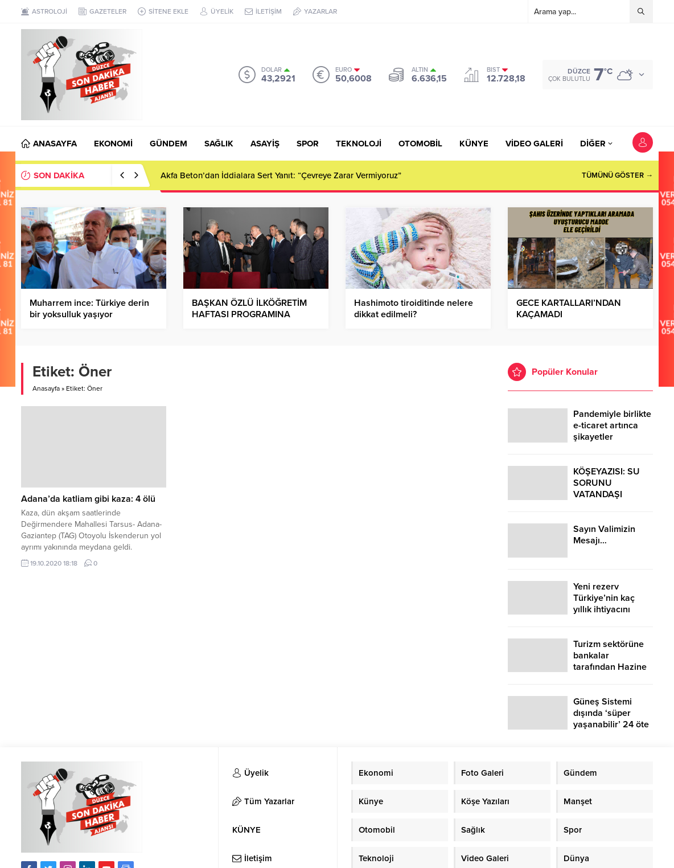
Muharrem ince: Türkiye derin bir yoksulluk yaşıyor (89, 308)
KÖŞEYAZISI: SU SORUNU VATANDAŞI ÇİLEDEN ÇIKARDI (610, 488)
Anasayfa (46, 388)
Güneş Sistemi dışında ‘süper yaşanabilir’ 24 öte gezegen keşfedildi (611, 719)
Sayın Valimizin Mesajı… (604, 534)
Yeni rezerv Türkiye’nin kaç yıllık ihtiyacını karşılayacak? (604, 604)
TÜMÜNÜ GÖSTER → (617, 175)
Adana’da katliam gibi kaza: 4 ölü (88, 499)
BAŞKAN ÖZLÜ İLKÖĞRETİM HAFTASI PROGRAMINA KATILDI (249, 314)
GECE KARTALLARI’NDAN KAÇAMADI (568, 308)
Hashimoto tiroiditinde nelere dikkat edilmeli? (413, 308)
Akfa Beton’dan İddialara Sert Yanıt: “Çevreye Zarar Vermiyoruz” (281, 175)
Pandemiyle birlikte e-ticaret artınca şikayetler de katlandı (612, 431)
